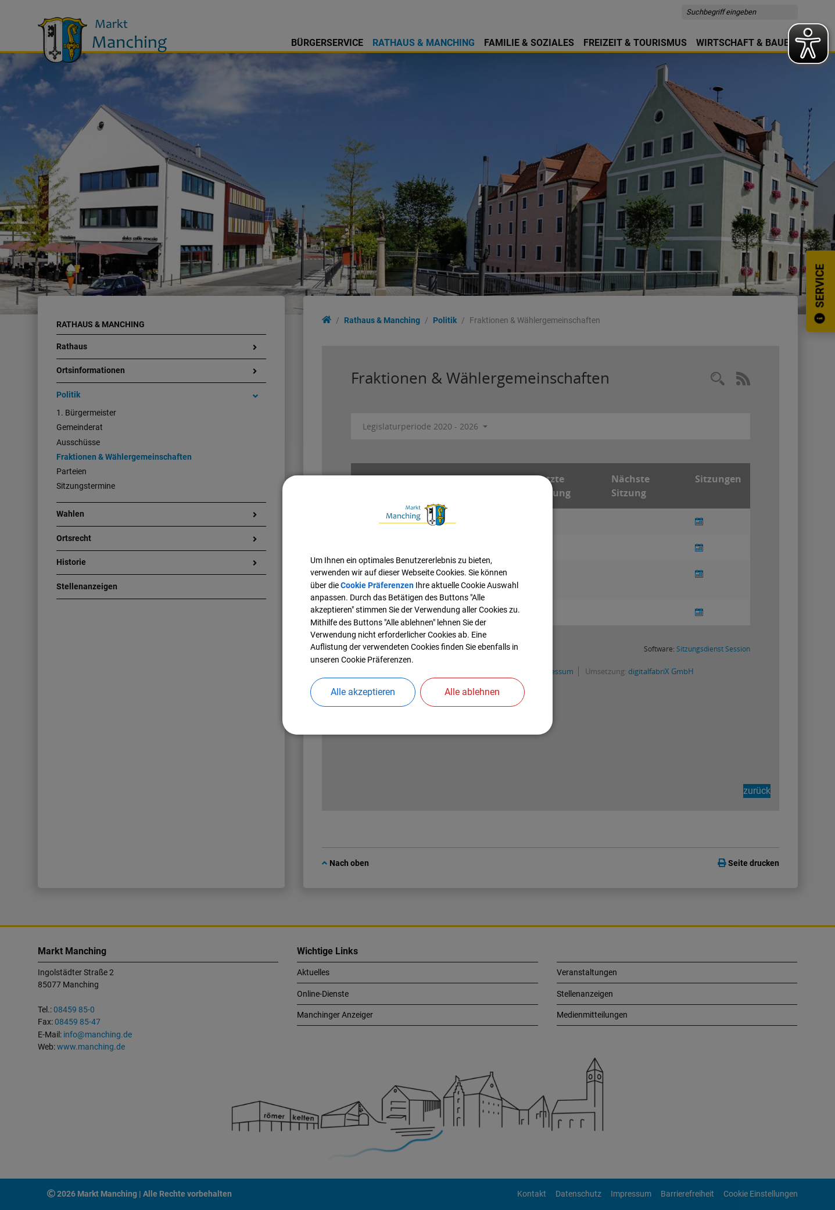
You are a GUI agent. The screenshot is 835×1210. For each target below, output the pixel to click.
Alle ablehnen (472, 691)
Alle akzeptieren (363, 691)
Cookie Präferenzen (377, 585)
